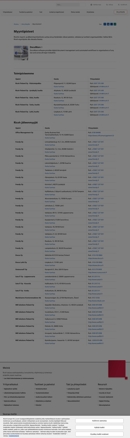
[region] (65, 427)
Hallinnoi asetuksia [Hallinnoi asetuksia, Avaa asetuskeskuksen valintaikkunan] (99, 421)
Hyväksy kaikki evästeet (99, 434)
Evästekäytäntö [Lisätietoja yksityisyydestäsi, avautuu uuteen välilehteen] (14, 436)
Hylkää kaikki (99, 427)
